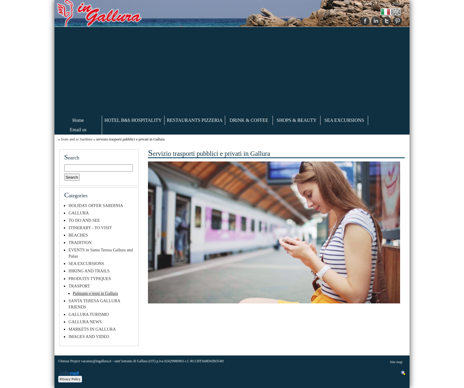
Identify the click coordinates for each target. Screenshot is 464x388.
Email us (78, 129)
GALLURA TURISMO (88, 314)
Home (78, 120)
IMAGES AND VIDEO (88, 336)
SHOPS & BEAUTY (297, 120)
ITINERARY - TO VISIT (90, 227)
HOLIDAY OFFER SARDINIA (95, 205)
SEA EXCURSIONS (344, 120)
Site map (396, 362)
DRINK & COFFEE (249, 120)
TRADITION (79, 242)
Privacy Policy (70, 379)
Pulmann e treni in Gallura (95, 293)
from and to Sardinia (76, 139)
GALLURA (78, 213)
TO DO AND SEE (84, 220)
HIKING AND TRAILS (88, 271)
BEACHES (78, 235)
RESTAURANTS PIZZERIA (195, 120)
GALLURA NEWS (85, 321)
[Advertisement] (232, 71)
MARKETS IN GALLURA (92, 329)
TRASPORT (79, 286)
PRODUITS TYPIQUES (89, 278)
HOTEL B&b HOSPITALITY (133, 120)
